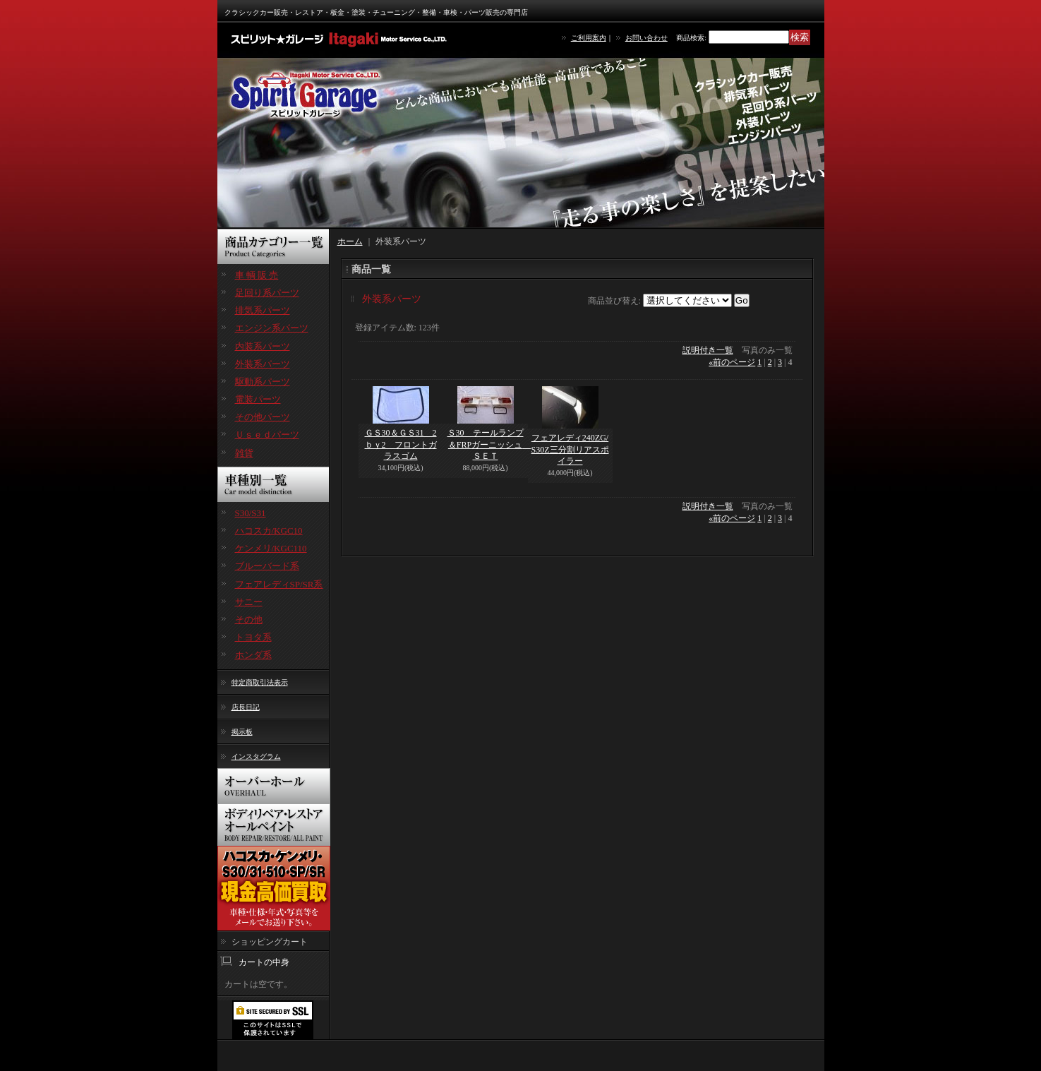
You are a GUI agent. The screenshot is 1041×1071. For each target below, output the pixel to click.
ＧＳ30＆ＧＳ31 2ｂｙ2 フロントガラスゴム (401, 445)
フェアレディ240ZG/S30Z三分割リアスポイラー (570, 450)
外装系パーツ (262, 364)
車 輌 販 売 (257, 275)
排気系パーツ (262, 310)
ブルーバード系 (267, 566)
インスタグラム (256, 756)
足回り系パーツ (267, 292)
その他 (249, 619)
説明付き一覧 (707, 350)
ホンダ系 (253, 655)
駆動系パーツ (262, 381)
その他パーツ (262, 417)
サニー (249, 602)
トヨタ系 (253, 637)
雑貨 (244, 453)
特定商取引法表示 (259, 682)
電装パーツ (258, 399)
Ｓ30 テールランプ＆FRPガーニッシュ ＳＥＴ (489, 445)
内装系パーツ (262, 346)
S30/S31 (250, 513)
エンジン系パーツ (271, 328)
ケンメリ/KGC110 (271, 548)
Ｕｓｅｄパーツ (267, 434)
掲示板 (242, 732)
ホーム (350, 241)
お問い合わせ (646, 38)
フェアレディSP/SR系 (279, 584)
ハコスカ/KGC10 (269, 530)
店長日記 (245, 707)
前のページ (732, 362)
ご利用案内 (588, 38)
